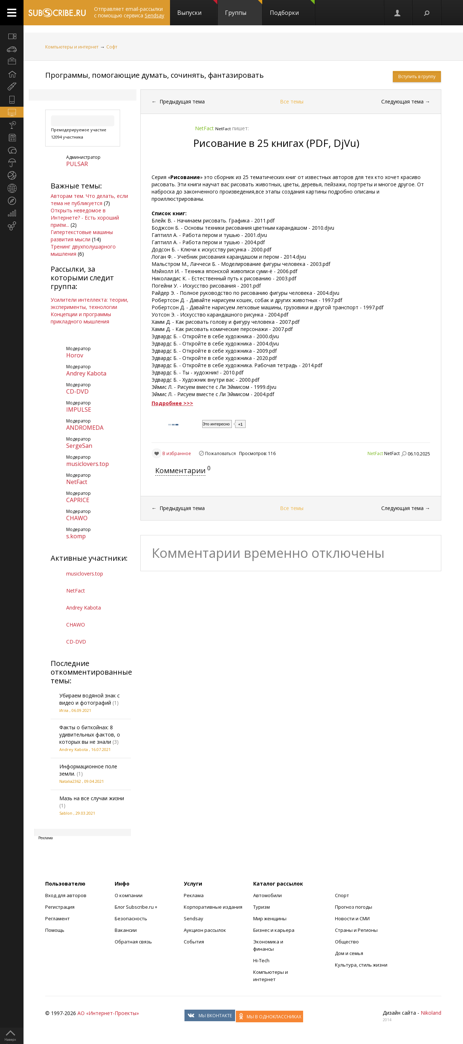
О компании (129, 895)
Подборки (292, 8)
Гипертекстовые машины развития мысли (82, 236)
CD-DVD (77, 391)
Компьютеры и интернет (71, 47)
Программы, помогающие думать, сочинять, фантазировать (154, 75)
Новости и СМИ (352, 918)
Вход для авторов (65, 895)
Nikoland (431, 1012)
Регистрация (60, 907)
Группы (243, 8)
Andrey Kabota (86, 373)
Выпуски (197, 8)
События (194, 941)
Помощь (54, 930)
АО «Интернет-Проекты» (108, 1013)
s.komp (76, 536)
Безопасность (131, 918)
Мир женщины (269, 918)
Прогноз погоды (353, 907)
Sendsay (193, 918)
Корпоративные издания (213, 907)
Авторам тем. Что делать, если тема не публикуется (89, 199)
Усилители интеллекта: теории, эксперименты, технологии (89, 303)
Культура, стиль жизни (361, 965)
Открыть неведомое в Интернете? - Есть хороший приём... (85, 217)
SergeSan (79, 446)
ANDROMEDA (84, 428)
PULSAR (77, 164)
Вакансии (126, 930)
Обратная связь (133, 941)
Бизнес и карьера (273, 930)
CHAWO (77, 518)
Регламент (57, 918)
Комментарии (180, 470)
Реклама (194, 895)
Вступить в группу (417, 76)
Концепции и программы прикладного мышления (81, 318)
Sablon (65, 813)
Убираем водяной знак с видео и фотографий (89, 699)
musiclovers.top (87, 464)
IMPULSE (78, 409)
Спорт (342, 895)
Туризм (261, 907)
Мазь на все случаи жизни (91, 798)
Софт (111, 47)
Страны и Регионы (356, 930)
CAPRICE (77, 500)
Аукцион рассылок (205, 930)
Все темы (291, 101)
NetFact (76, 482)
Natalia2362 (70, 781)
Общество (347, 941)
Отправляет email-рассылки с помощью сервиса (129, 12)
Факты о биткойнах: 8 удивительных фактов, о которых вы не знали (89, 734)
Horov (74, 355)
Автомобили (267, 895)
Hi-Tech (261, 960)
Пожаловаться (220, 453)
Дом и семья (349, 953)
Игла (63, 710)
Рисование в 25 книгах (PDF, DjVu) (276, 143)
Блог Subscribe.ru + (136, 907)
